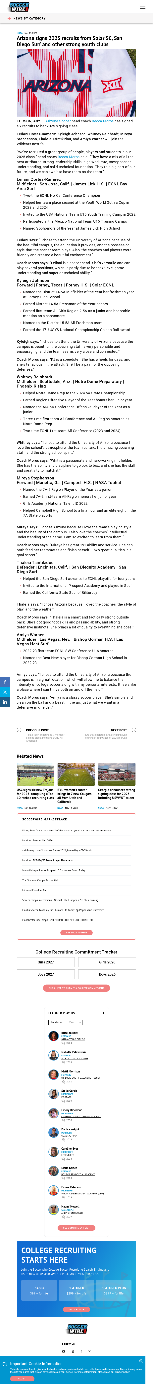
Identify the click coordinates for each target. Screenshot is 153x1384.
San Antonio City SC (73, 1039)
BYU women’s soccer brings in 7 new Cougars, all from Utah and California (74, 796)
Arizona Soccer (58, 121)
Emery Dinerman (71, 1110)
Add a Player (76, 1309)
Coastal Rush (69, 1136)
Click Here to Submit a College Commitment (77, 988)
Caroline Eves (69, 1148)
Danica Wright (70, 1129)
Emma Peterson (71, 1187)
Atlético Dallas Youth (74, 1058)
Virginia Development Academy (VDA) (82, 1193)
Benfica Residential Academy (78, 1174)
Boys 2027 (45, 974)
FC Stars (66, 1097)
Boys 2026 (107, 974)
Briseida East (69, 1033)
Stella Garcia (69, 1091)
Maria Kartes (69, 1168)
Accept (22, 1378)
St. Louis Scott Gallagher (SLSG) (80, 1078)
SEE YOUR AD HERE (76, 932)
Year (71, 1022)
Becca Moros (103, 121)
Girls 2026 (107, 962)
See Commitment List (76, 1228)
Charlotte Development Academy (81, 1116)
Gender (55, 1022)
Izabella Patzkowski (73, 1052)
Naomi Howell (70, 1206)
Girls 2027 (46, 962)
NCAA (20, 33)
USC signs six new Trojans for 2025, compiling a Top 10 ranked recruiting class (35, 794)
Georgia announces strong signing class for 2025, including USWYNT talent (116, 794)
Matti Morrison (70, 1071)
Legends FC (67, 1155)
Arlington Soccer (72, 1213)
